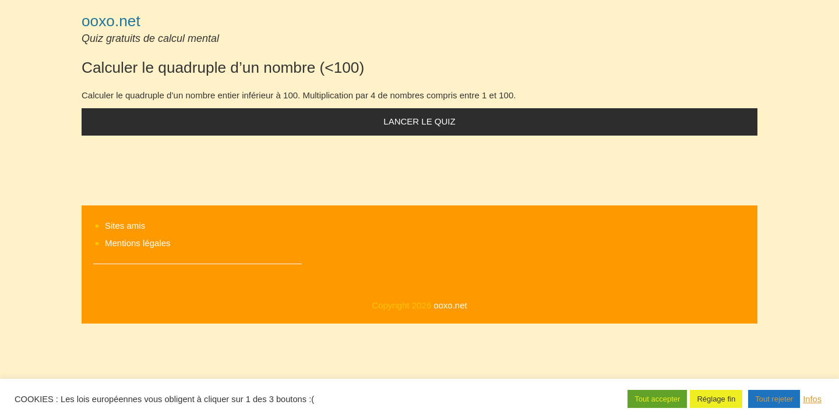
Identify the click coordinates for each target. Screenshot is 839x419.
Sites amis (125, 225)
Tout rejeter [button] (774, 399)
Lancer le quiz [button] (419, 121)
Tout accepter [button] (657, 399)
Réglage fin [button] (716, 399)
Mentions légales (138, 243)
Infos (812, 399)
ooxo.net (111, 21)
